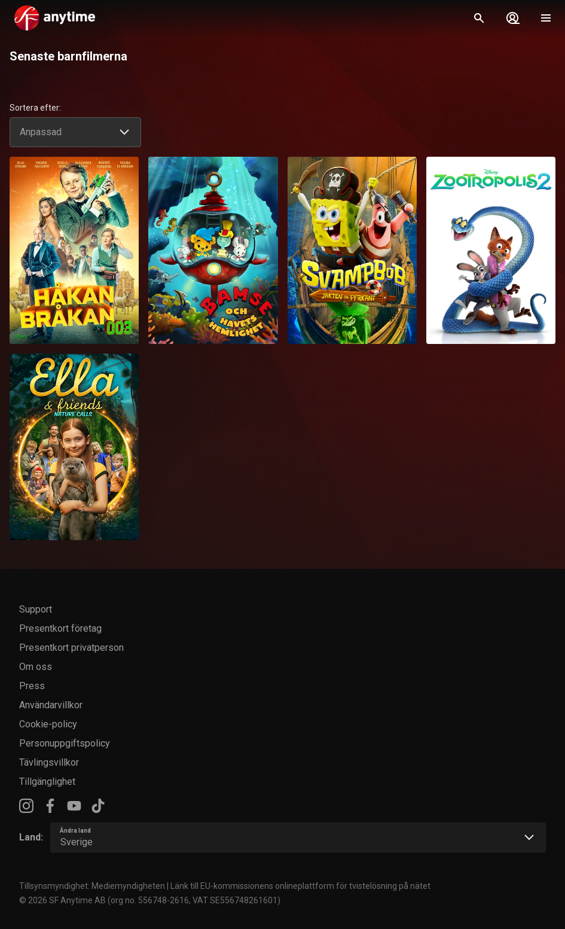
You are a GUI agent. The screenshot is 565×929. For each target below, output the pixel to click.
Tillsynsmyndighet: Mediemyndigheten (92, 886)
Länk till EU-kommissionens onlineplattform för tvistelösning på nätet (300, 886)
